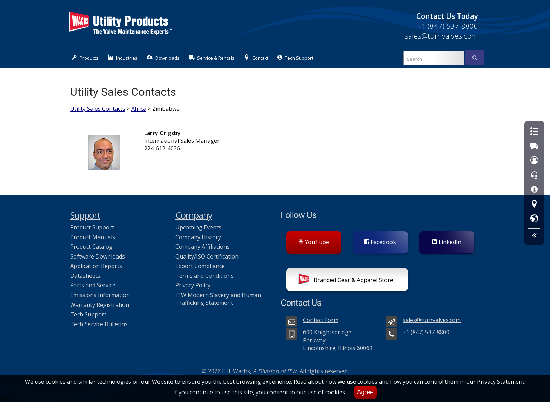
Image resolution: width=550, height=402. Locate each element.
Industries (123, 57)
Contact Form (320, 320)
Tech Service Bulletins (99, 324)
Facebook (380, 242)
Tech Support (295, 57)
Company (193, 215)
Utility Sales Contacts (97, 109)
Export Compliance (200, 266)
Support (85, 215)
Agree (365, 392)
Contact (256, 57)
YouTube (314, 242)
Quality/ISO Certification (207, 256)
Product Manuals (92, 237)
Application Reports (96, 266)
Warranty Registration (99, 305)
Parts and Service (92, 285)
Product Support (92, 227)
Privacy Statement (500, 382)
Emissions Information (100, 295)
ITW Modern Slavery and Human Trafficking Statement (218, 299)
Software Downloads (97, 256)
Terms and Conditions (204, 276)
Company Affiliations (202, 246)
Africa (138, 109)
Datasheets (85, 276)
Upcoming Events (198, 227)
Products (85, 57)
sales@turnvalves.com (441, 36)
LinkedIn (446, 242)
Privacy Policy (192, 285)
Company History (198, 237)
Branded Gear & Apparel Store (345, 280)
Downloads (163, 57)
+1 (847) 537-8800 (447, 26)
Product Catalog (91, 246)
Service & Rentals (212, 57)
